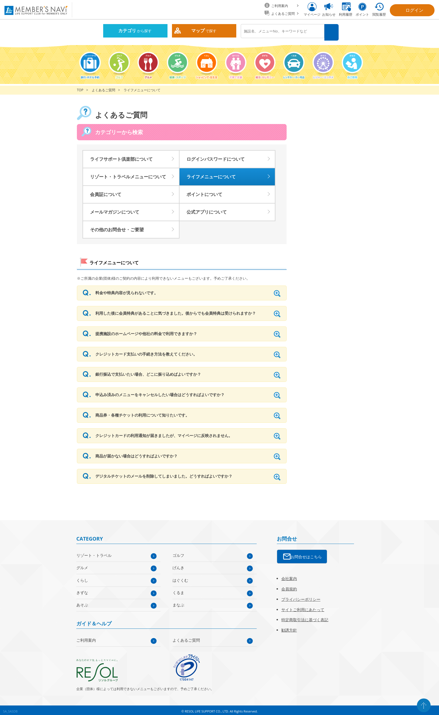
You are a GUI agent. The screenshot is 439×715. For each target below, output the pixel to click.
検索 (332, 31)
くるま (178, 590)
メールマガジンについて (114, 209)
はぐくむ (180, 577)
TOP (80, 87)
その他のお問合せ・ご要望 (117, 227)
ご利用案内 (86, 637)
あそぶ (82, 602)
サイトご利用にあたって (302, 607)
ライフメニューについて (211, 174)
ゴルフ (178, 553)
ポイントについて (204, 192)
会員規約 (289, 586)
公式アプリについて (207, 209)
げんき (178, 565)
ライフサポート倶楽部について (121, 157)
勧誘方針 (289, 627)
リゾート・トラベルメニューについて (128, 174)
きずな (82, 590)
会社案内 (289, 576)
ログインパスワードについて (216, 157)
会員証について (105, 192)
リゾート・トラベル (94, 553)
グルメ (82, 565)
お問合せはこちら (306, 554)
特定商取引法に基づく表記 (304, 617)
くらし (82, 577)
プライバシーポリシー (300, 596)
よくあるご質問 (103, 87)
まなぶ (178, 602)
